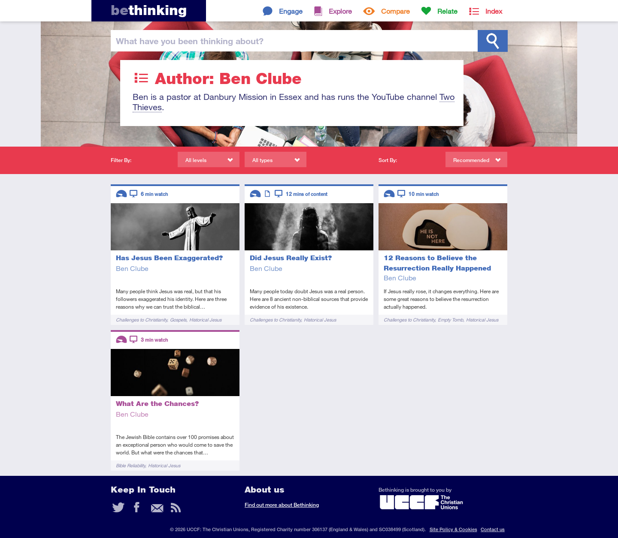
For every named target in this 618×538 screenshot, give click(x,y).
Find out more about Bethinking (282, 505)
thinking (149, 10)
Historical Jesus (205, 319)
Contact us (493, 529)
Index (493, 11)
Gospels (178, 319)
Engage (291, 11)
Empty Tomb (450, 319)
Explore (340, 11)
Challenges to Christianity (141, 319)
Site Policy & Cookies (453, 529)
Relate (447, 11)
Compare (395, 11)
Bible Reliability (130, 465)
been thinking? (190, 41)
